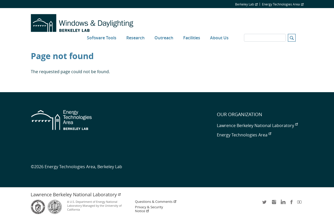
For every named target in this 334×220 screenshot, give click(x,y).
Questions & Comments (156, 202)
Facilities (191, 38)
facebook (291, 204)
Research (135, 38)
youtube (300, 204)
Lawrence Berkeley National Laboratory (257, 125)
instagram (274, 204)
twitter (265, 204)
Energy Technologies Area (282, 4)
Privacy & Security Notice (149, 209)
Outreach (163, 38)
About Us (219, 38)
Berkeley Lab (246, 4)
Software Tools (101, 38)
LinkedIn (282, 204)
